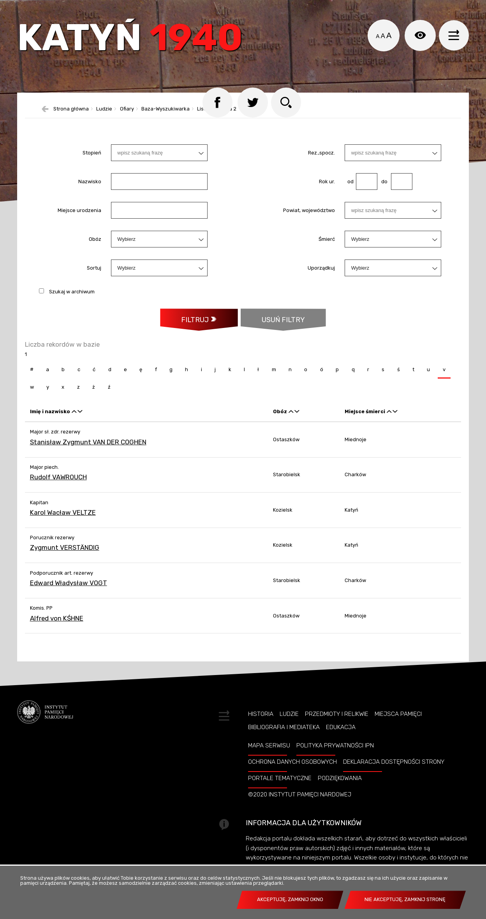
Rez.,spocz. (321, 165)
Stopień (92, 165)
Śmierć (327, 251)
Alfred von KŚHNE (56, 631)
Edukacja (341, 740)
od (349, 194)
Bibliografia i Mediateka (284, 740)
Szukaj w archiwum (72, 304)
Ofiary (127, 121)
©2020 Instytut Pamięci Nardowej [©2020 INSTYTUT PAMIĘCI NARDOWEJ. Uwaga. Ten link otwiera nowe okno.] (299, 807)
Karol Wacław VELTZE (63, 526)
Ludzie (104, 121)
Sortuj (94, 280)
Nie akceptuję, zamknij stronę (405, 899)
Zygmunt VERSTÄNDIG (64, 561)
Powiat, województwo (309, 222)
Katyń (135, 40)
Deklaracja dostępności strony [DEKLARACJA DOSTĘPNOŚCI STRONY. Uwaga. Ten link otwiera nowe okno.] (393, 775)
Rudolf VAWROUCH (58, 490)
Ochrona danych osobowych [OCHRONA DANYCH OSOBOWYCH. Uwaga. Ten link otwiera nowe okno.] (292, 775)
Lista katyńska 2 (216, 121)
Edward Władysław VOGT (68, 596)
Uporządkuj (321, 280)
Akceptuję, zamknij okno (290, 899)
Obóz (95, 251)
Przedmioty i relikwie (336, 727)
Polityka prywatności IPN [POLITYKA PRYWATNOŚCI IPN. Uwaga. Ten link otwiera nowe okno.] (335, 759)
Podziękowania (340, 791)
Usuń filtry (273, 329)
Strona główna (71, 121)
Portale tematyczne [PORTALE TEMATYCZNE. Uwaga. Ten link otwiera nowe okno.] (280, 791)
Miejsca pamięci (398, 727)
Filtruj (194, 332)
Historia (260, 727)
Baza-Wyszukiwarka (165, 121)
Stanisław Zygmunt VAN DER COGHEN (88, 455)
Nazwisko (89, 193)
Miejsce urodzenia (79, 222)
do (382, 194)
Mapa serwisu (269, 759)
